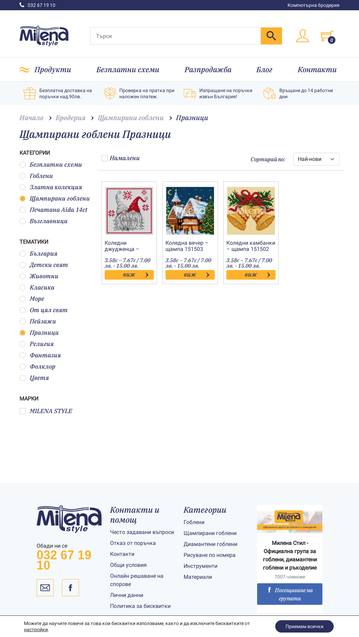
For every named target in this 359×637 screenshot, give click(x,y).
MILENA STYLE (45, 411)
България (38, 253)
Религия (36, 344)
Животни (38, 276)
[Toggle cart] (327, 36)
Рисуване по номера (210, 555)
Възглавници (43, 221)
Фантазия (40, 355)
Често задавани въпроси (142, 532)
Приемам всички (304, 626)
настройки (36, 629)
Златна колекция (50, 187)
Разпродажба (208, 69)
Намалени (121, 158)
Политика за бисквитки (140, 606)
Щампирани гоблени (54, 198)
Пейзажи (37, 321)
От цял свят (43, 310)
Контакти (317, 69)
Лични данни (126, 595)
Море (31, 299)
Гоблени (36, 176)
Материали (198, 577)
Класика (36, 287)
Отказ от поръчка (133, 543)
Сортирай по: (268, 159)
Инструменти (200, 566)
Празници (39, 332)
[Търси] (175, 35)
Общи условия (128, 565)
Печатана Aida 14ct (53, 210)
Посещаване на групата (290, 594)
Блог (264, 69)
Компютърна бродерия (314, 5)
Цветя (34, 378)
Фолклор (37, 366)
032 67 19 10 (37, 5)
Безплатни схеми (127, 69)
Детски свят (43, 265)
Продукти (53, 69)
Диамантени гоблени (210, 544)
